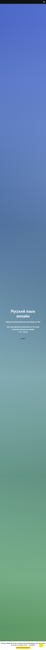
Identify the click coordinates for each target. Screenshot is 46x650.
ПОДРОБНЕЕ (32, 645)
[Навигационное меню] (44, 2)
